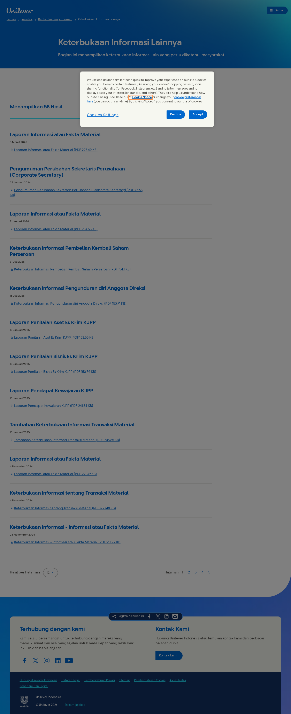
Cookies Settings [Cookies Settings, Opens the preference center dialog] (102, 115)
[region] (147, 99)
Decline (175, 114)
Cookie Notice (142, 97)
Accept (197, 114)
